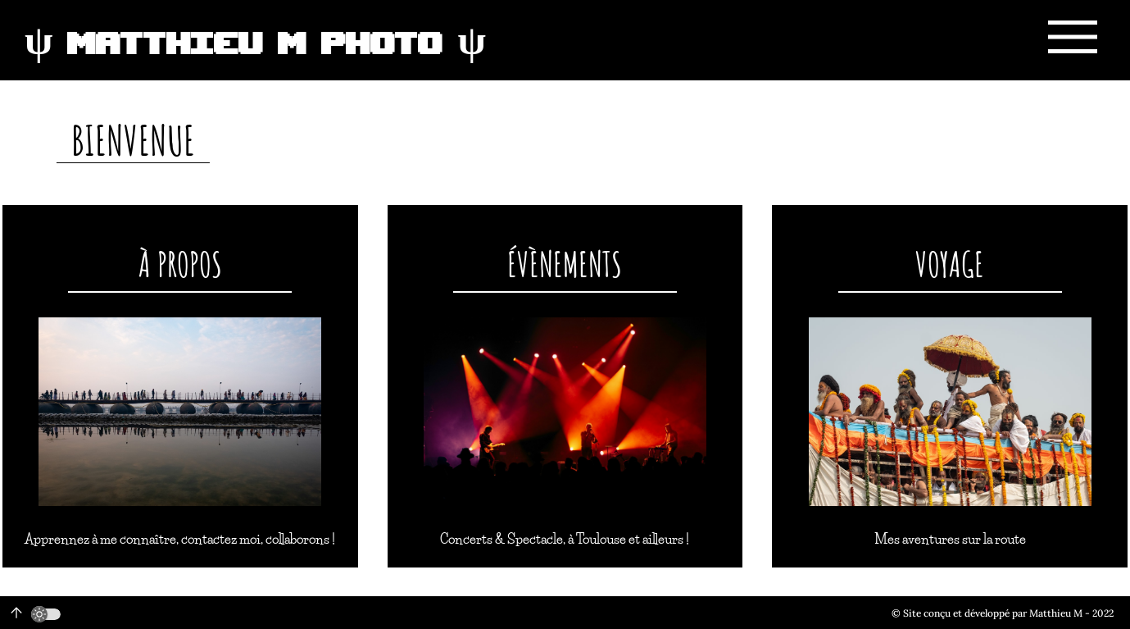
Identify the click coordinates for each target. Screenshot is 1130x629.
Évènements (564, 263)
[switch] (46, 614)
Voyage (949, 263)
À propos (180, 263)
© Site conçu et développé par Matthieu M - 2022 (1003, 613)
